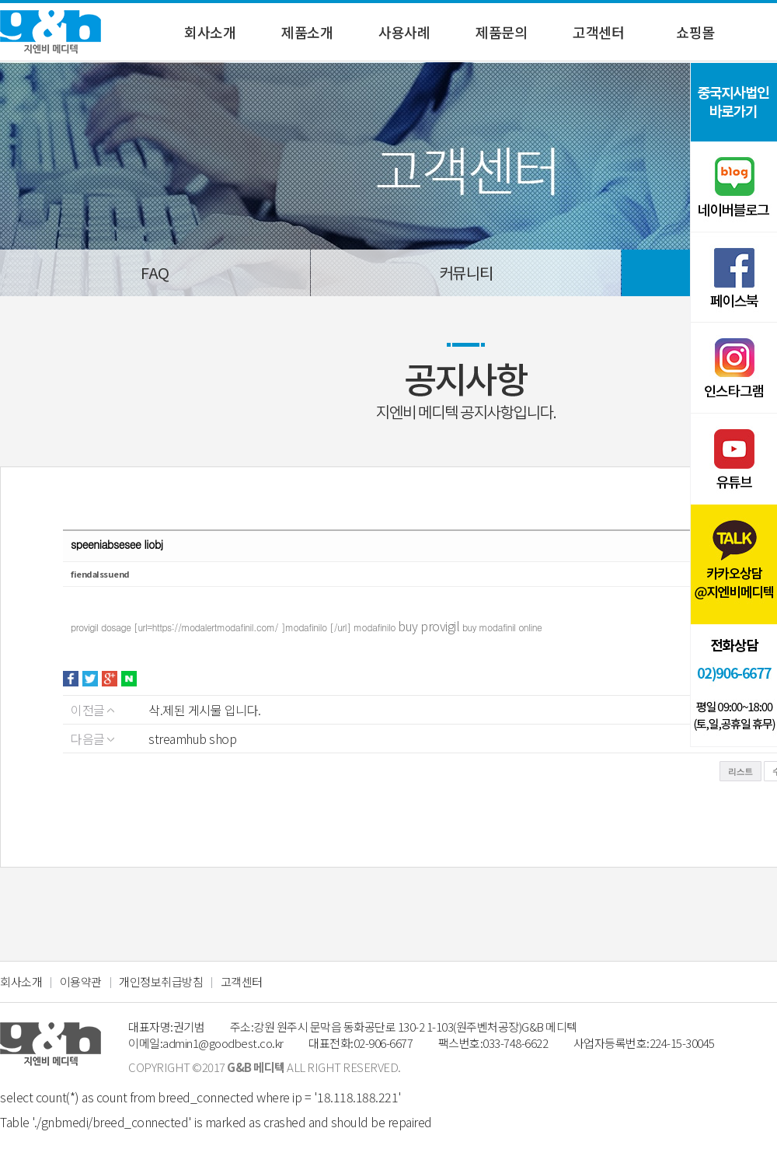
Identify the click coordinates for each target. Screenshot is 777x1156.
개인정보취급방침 (161, 981)
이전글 (92, 710)
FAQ (155, 272)
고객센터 (598, 32)
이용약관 (81, 981)
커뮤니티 (466, 272)
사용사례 (404, 32)
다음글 (92, 738)
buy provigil (430, 625)
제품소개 (307, 32)
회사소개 (209, 32)
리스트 (740, 771)
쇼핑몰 (695, 32)
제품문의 (501, 32)
